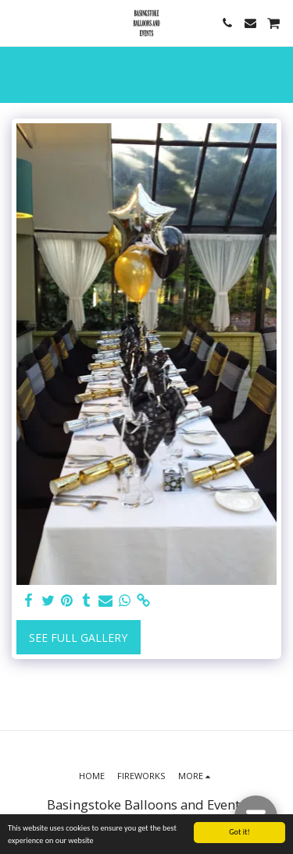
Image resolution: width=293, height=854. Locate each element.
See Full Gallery (78, 637)
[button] (17, 22)
